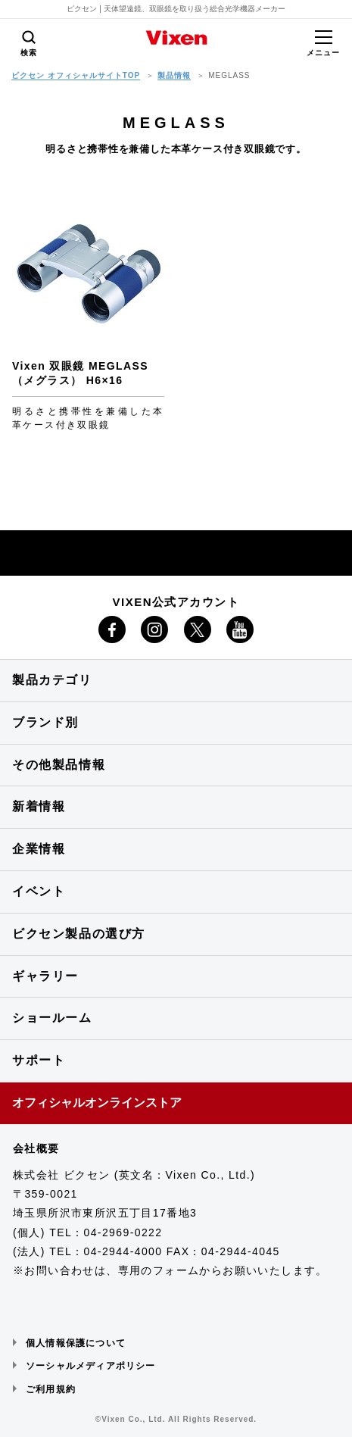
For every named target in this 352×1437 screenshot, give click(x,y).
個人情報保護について (76, 1343)
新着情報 (38, 806)
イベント (38, 891)
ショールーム (52, 1017)
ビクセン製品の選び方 (78, 933)
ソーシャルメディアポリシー (91, 1365)
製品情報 (174, 75)
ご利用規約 (51, 1389)
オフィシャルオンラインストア (97, 1102)
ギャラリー (45, 976)
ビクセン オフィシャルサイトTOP (75, 75)
